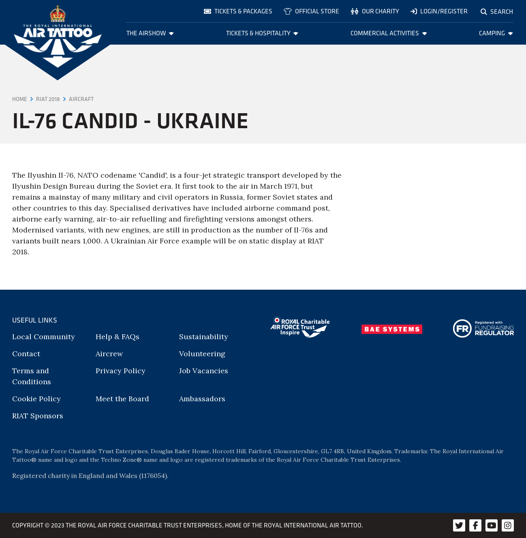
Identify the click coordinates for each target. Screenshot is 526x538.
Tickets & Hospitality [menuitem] (262, 33)
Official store (311, 11)
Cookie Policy (36, 398)
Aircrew (109, 353)
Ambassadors (202, 398)
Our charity (375, 11)
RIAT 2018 (48, 99)
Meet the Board (122, 398)
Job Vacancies (203, 370)
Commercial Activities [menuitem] (389, 33)
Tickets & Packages (238, 11)
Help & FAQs (117, 336)
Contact (26, 353)
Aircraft (81, 99)
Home (19, 99)
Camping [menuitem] (496, 33)
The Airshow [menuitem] (150, 33)
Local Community (43, 336)
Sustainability (203, 336)
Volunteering (202, 353)
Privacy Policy (120, 370)
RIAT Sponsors (37, 415)
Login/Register (439, 11)
